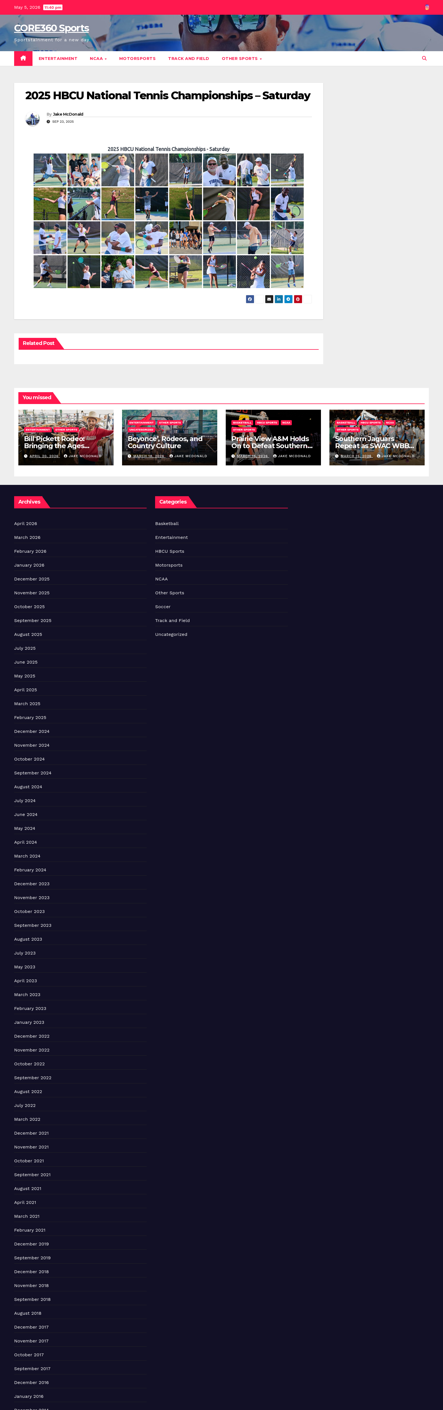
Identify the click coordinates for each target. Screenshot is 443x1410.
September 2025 (32, 620)
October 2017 (29, 1354)
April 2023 (25, 980)
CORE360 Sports (51, 28)
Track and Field (188, 58)
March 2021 (27, 1216)
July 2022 (25, 1105)
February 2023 (30, 1008)
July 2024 (25, 800)
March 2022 (27, 1119)
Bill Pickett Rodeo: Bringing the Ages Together (54, 446)
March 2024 (27, 856)
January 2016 (29, 1396)
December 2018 (31, 1271)
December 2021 (31, 1133)
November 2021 (31, 1147)
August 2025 (28, 634)
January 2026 (29, 565)
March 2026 (27, 537)
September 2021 (32, 1174)
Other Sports (240, 58)
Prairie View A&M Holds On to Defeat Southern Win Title (270, 446)
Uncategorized (141, 429)
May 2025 (24, 676)
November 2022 (31, 1050)
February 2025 (30, 717)
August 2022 (28, 1091)
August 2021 (27, 1188)
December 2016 (31, 1382)
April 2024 (25, 842)
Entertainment (58, 58)
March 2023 (27, 994)
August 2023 (28, 939)
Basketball (242, 422)
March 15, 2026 (253, 456)
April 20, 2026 (45, 456)
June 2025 (26, 662)
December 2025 (32, 579)
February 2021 (29, 1230)
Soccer (163, 606)
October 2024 (29, 759)
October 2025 (29, 606)
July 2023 (25, 953)
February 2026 (30, 551)
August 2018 (28, 1313)
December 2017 (31, 1327)
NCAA (97, 58)
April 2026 (25, 523)
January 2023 (29, 1022)
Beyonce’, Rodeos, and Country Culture (165, 442)
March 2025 (27, 703)
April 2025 (25, 689)
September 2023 (32, 925)
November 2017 (31, 1341)
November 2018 (31, 1285)
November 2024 (31, 745)
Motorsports (137, 58)
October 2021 (29, 1160)
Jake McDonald (68, 114)
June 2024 (26, 814)
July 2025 (25, 648)
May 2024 (24, 828)
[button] (424, 58)
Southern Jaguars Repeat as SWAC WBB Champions (372, 446)
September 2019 (32, 1257)
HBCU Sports (267, 422)
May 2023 (24, 966)
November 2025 (31, 592)
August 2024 (28, 786)
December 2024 (32, 731)
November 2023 (31, 897)
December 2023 (32, 883)
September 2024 (32, 773)
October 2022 (29, 1063)
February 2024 (30, 870)
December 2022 (32, 1036)
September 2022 (32, 1077)
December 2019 (31, 1244)
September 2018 (32, 1299)
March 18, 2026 (149, 456)
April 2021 (25, 1202)
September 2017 (32, 1368)
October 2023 (29, 911)
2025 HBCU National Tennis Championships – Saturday (167, 95)
